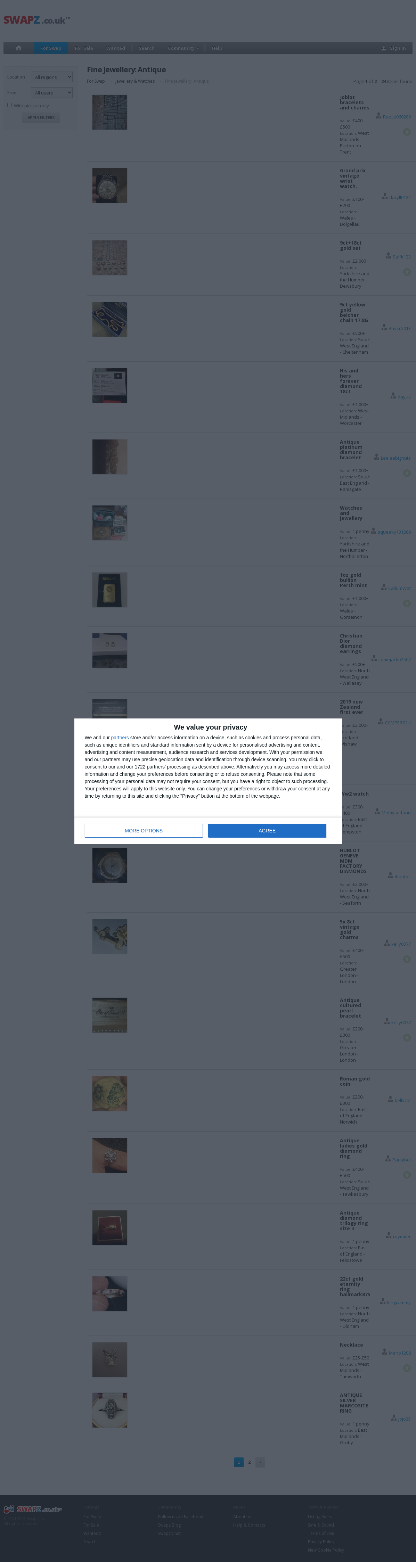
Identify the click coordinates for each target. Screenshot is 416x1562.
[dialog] (208, 781)
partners (120, 737)
